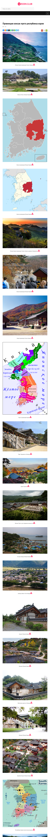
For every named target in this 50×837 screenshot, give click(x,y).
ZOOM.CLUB (25, 3)
